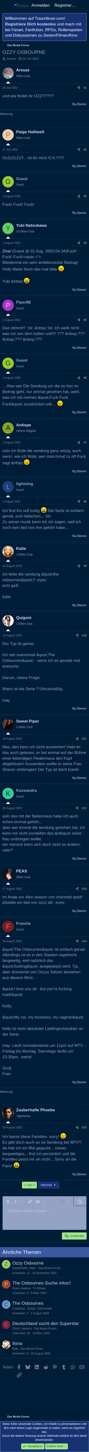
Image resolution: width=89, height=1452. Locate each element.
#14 (84, 941)
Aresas (11, 58)
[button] (7, 1201)
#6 (85, 377)
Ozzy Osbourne (28, 1262)
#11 (84, 738)
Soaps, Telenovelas (39, 1308)
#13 (84, 889)
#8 (85, 501)
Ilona (17, 1343)
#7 (85, 442)
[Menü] (6, 5)
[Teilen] (79, 88)
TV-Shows (39, 1288)
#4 (85, 243)
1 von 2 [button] (29, 1185)
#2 (85, 149)
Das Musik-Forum (49, 1268)
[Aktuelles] (83, 5)
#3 (85, 196)
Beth (15, 1348)
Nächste (49, 1185)
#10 (84, 635)
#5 (85, 320)
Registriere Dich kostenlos (30, 24)
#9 (85, 566)
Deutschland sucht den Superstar (45, 1323)
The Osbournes (27, 1303)
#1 (85, 87)
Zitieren (81, 104)
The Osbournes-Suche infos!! (41, 1282)
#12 (84, 808)
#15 (84, 1127)
